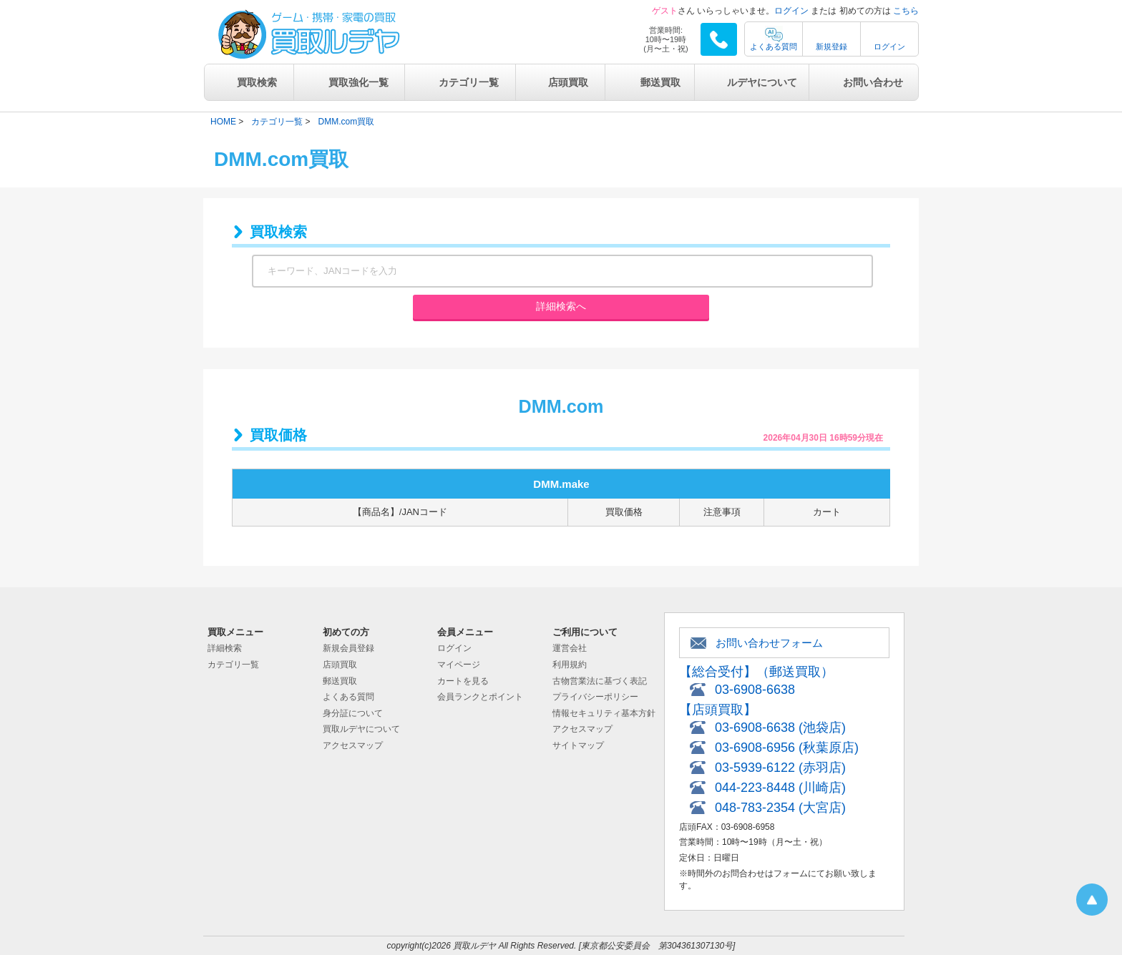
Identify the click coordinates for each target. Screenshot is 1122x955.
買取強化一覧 (358, 82)
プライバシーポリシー (595, 697)
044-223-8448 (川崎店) (780, 787)
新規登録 (831, 46)
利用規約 (569, 665)
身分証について (353, 713)
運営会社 (569, 648)
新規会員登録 (348, 648)
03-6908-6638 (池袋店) (780, 727)
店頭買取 (568, 82)
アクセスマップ (353, 745)
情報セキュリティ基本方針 (603, 713)
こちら (906, 11)
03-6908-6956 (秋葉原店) (787, 747)
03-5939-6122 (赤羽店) (780, 767)
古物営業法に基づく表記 (599, 681)
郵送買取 (660, 82)
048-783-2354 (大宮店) (780, 807)
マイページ (458, 665)
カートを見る (463, 681)
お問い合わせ (873, 82)
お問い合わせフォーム (769, 643)
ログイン (791, 11)
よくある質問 (773, 46)
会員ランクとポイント (480, 697)
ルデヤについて (762, 82)
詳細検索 (225, 648)
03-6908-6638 (755, 689)
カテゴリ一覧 (469, 82)
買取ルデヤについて (361, 729)
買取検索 (257, 82)
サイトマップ (578, 745)
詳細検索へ (561, 306)
